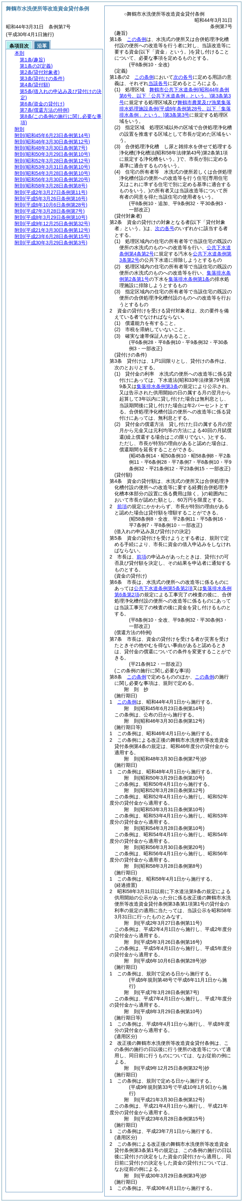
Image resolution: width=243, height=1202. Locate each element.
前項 (122, 506)
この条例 (136, 39)
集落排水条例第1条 (189, 279)
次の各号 (183, 77)
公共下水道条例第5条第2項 (163, 588)
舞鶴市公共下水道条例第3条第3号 (175, 96)
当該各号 (158, 83)
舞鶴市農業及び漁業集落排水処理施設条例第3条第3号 (175, 109)
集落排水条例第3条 (157, 386)
